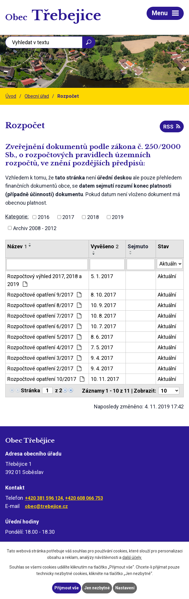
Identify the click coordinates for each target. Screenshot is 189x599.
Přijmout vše (66, 588)
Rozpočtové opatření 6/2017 (44, 326)
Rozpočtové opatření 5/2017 (44, 337)
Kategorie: (17, 216)
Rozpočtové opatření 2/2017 (44, 368)
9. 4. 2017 (102, 358)
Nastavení (125, 588)
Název (17, 246)
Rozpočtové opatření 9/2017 (44, 295)
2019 (117, 217)
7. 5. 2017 (102, 347)
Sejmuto (138, 246)
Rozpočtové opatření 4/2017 (44, 347)
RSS (171, 127)
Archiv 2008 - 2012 (34, 228)
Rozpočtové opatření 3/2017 (44, 358)
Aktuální (167, 276)
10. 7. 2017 (103, 326)
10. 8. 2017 (103, 316)
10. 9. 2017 (103, 305)
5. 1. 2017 (102, 276)
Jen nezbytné (97, 588)
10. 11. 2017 (105, 379)
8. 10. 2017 (103, 295)
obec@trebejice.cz (46, 506)
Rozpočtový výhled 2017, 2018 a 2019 (44, 280)
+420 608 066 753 (84, 498)
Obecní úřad (37, 96)
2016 (43, 217)
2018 (93, 217)
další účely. (132, 557)
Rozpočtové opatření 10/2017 (45, 379)
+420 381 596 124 (44, 498)
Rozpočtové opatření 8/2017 (44, 305)
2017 (68, 217)
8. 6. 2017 (102, 337)
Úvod (11, 96)
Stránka (30, 390)
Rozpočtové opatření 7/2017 (44, 316)
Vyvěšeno (104, 246)
